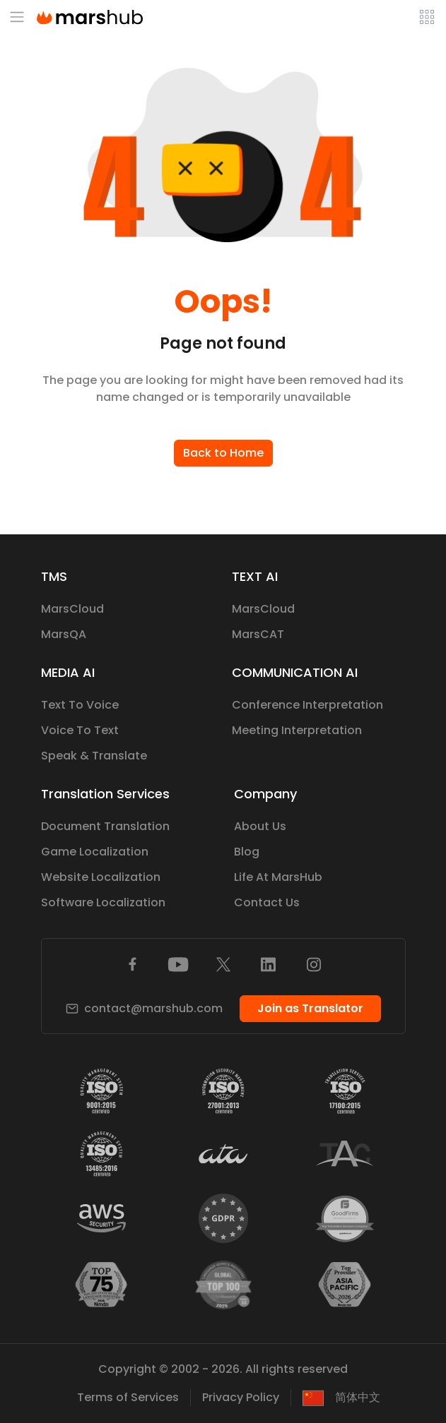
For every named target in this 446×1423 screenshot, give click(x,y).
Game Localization (94, 851)
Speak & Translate (94, 755)
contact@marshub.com (144, 1008)
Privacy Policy (240, 1397)
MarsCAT (258, 634)
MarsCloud (72, 609)
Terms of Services (128, 1397)
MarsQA (63, 634)
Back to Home (223, 453)
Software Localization (103, 902)
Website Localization (100, 877)
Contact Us (267, 902)
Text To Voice (80, 705)
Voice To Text (80, 730)
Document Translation (105, 826)
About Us (260, 826)
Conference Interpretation (307, 705)
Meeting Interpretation (297, 730)
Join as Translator (310, 1008)
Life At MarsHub (278, 877)
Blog (246, 851)
